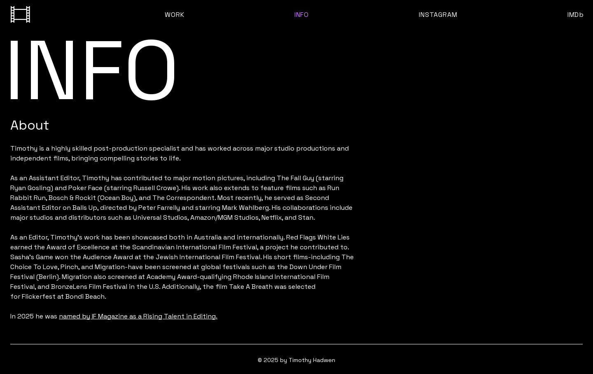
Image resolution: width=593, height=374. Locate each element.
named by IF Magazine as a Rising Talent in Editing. (138, 316)
